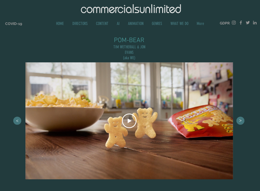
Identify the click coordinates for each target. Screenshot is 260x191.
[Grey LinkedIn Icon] (254, 22)
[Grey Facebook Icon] (240, 22)
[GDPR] (224, 23)
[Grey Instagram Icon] (233, 22)
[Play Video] (129, 121)
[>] (17, 121)
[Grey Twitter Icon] (247, 22)
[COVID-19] (13, 24)
